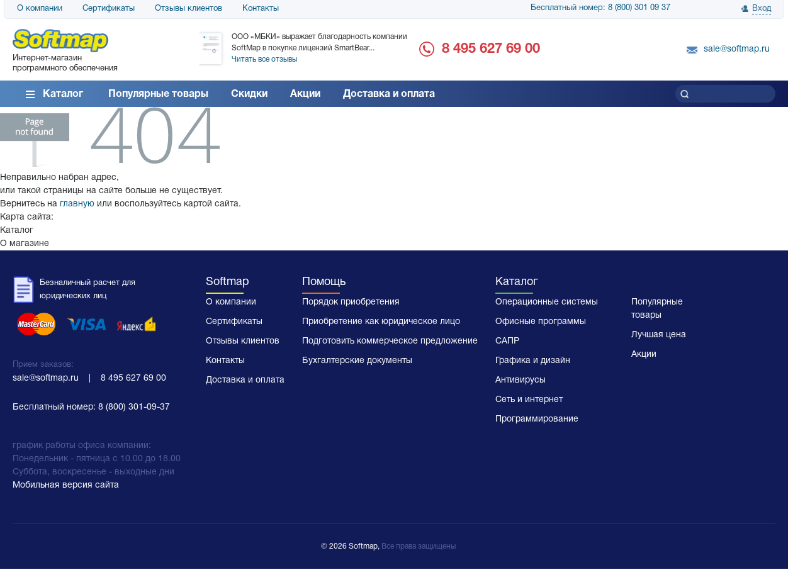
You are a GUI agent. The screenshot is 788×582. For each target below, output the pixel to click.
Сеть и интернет (529, 400)
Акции (305, 94)
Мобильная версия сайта (66, 485)
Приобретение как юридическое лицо (381, 322)
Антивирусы (520, 380)
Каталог (63, 94)
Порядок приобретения (351, 302)
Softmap (227, 282)
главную (77, 204)
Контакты (260, 9)
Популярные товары (158, 94)
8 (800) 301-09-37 (134, 407)
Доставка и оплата (389, 94)
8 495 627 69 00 (491, 49)
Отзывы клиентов (188, 9)
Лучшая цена (658, 335)
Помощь (324, 282)
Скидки (249, 94)
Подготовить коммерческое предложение (390, 341)
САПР (507, 341)
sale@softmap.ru (737, 49)
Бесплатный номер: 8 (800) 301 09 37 (600, 8)
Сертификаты (108, 9)
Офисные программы (540, 322)
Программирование (536, 419)
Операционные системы (546, 302)
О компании (39, 9)
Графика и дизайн (532, 361)
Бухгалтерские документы (357, 361)
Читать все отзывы (264, 59)
